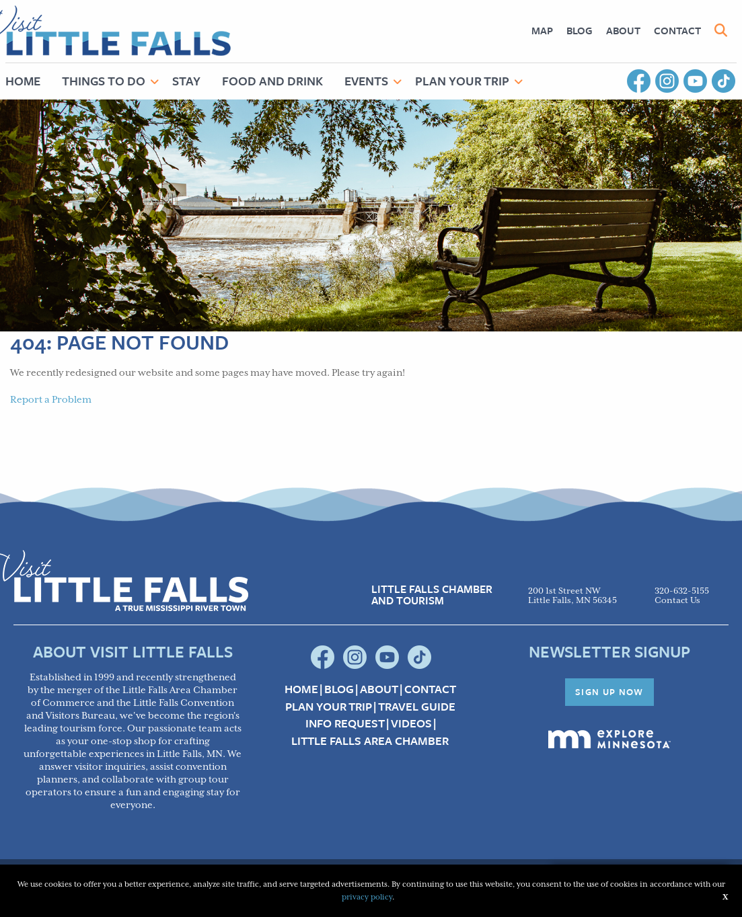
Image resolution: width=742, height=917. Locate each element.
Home (301, 689)
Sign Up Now (609, 692)
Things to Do (103, 80)
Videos (411, 723)
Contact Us (677, 601)
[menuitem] (542, 30)
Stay (186, 80)
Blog (579, 30)
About (623, 30)
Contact (677, 30)
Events (366, 80)
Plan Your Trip (462, 80)
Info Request (345, 723)
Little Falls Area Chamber (370, 741)
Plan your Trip (328, 707)
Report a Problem (50, 400)
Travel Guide (416, 707)
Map (542, 30)
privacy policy (367, 897)
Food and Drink (272, 80)
